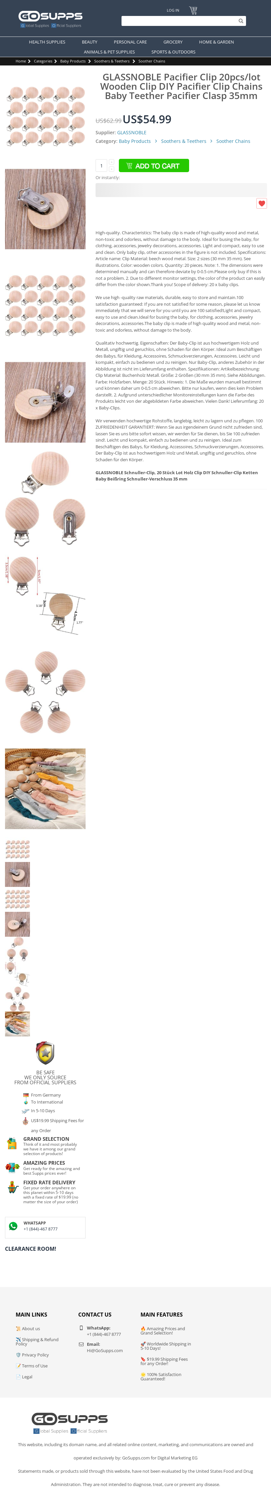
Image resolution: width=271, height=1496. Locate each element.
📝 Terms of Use (32, 1366)
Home (21, 60)
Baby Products (73, 60)
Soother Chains (151, 60)
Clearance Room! (30, 1248)
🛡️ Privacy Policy (32, 1355)
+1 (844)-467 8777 (41, 1229)
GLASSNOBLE (131, 132)
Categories (43, 60)
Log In (173, 10)
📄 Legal (24, 1377)
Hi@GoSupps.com (105, 1350)
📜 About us (28, 1329)
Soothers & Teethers (112, 60)
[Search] (182, 21)
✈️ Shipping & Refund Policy (37, 1341)
